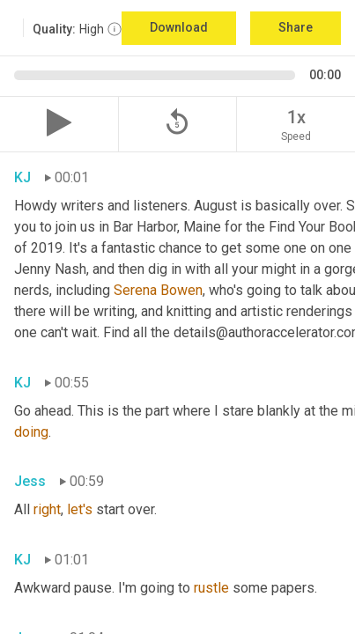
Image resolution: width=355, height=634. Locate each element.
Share (295, 27)
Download (179, 27)
